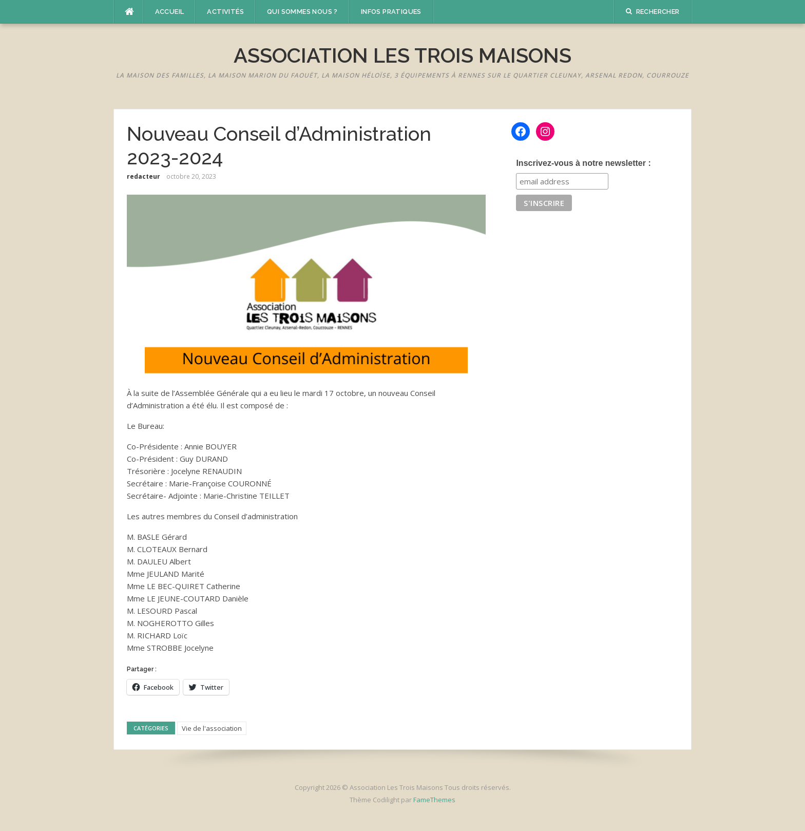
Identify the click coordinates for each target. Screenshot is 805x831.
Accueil (169, 11)
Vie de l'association (212, 728)
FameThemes (434, 799)
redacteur (143, 176)
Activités (225, 11)
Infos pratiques (391, 11)
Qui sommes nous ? (302, 11)
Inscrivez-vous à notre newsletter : (583, 163)
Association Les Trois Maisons (402, 55)
